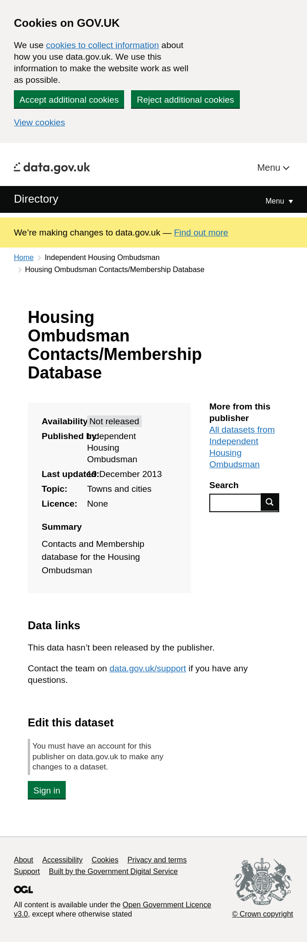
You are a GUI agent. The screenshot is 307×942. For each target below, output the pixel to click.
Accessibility (62, 860)
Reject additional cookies (185, 100)
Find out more (201, 232)
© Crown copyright (262, 914)
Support (27, 871)
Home (24, 257)
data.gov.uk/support (147, 668)
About (23, 860)
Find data (270, 502)
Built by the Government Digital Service (113, 871)
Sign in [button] (46, 790)
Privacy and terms (157, 860)
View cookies (39, 122)
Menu (270, 167)
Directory (36, 198)
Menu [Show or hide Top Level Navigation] (276, 201)
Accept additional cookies (69, 100)
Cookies (105, 860)
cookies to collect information (102, 45)
